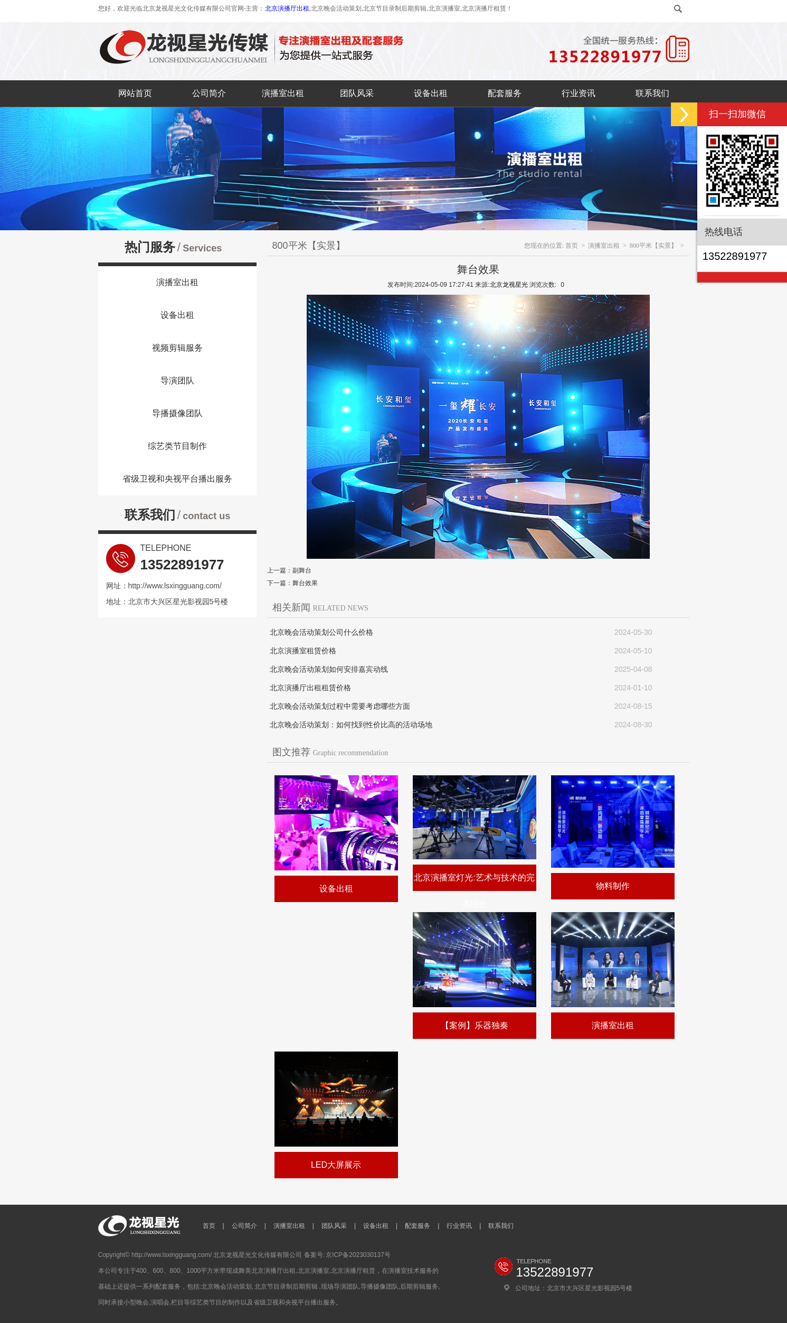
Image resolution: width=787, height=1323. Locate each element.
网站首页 (135, 93)
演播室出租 (283, 93)
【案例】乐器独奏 (474, 1025)
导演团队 (177, 380)
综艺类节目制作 (177, 446)
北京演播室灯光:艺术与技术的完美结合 (474, 890)
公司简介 (209, 93)
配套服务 (504, 93)
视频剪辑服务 (177, 347)
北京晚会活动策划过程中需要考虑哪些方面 (340, 706)
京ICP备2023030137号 (358, 1255)
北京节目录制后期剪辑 (286, 1286)
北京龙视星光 (509, 284)
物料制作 (613, 885)
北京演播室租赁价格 (303, 650)
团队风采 (357, 93)
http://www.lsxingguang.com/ (175, 585)
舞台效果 (305, 583)
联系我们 (652, 93)
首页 (571, 245)
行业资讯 (578, 93)
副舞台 (301, 570)
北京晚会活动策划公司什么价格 (321, 632)
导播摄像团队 (177, 413)
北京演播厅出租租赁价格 (310, 687)
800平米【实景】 (653, 245)
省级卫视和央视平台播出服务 (177, 478)
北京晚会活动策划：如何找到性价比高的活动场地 (351, 724)
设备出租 (431, 93)
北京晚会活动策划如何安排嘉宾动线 (329, 669)
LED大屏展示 (336, 1164)
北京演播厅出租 (287, 8)
